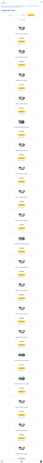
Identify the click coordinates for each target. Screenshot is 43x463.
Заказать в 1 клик (11, 43)
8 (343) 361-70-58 (5, 438)
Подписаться (7, 379)
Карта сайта (3, 456)
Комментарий (6, 355)
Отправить (21, 412)
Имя (4, 348)
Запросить (11, 252)
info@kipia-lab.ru (5, 440)
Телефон (5, 351)
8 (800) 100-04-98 (5, 436)
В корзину (11, 41)
